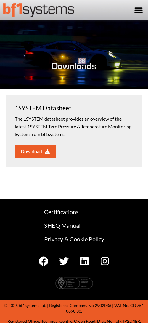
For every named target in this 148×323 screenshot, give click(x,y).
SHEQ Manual (62, 225)
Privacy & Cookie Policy (74, 239)
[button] (138, 10)
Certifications (61, 211)
